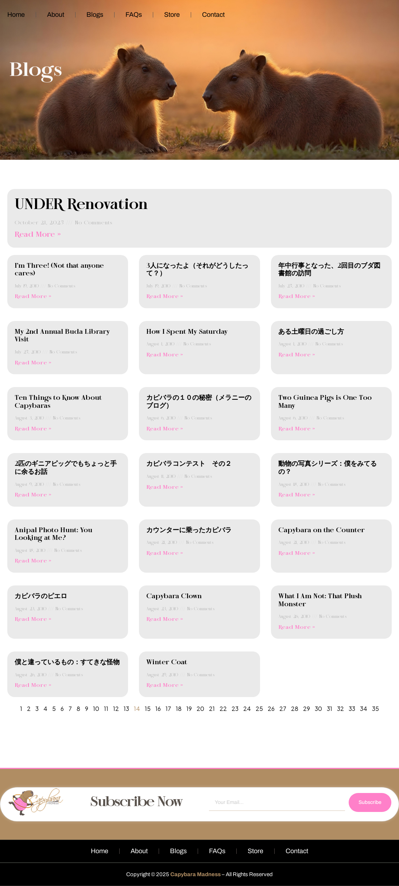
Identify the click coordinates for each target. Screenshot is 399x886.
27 (282, 708)
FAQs (133, 14)
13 (126, 708)
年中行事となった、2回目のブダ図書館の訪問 (329, 270)
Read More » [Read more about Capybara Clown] (164, 619)
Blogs (94, 14)
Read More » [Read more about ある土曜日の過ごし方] (296, 355)
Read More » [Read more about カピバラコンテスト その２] (164, 487)
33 (352, 708)
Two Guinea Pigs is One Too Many (325, 402)
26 (271, 708)
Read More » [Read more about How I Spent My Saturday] (164, 355)
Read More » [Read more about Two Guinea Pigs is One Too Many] (296, 429)
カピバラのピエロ (41, 596)
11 (106, 708)
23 (235, 708)
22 (223, 708)
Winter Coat (166, 662)
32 (340, 708)
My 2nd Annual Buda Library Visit (62, 336)
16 (158, 708)
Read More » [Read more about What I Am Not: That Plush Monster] (296, 627)
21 (212, 708)
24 (247, 708)
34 (363, 708)
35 (375, 708)
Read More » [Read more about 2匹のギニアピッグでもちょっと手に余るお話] (33, 495)
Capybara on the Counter (321, 530)
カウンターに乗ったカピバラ (189, 530)
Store (172, 14)
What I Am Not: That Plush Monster (320, 600)
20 (200, 708)
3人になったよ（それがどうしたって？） (197, 270)
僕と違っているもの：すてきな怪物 (67, 662)
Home (16, 14)
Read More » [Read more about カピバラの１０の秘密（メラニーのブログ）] (164, 429)
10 (96, 708)
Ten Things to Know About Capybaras (58, 402)
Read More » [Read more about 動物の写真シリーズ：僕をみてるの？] (296, 495)
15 (148, 708)
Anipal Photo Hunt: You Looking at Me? (53, 534)
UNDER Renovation (81, 205)
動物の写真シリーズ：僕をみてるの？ (327, 468)
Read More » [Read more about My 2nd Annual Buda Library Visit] (33, 363)
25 (259, 708)
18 (179, 708)
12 (116, 708)
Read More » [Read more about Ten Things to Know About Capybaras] (33, 429)
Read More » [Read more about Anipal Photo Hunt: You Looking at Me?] (33, 561)
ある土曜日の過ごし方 (311, 332)
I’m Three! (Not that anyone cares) (59, 270)
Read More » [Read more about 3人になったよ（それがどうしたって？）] (164, 296)
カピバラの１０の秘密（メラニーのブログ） (198, 402)
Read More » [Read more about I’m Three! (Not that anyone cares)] (33, 296)
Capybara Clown (174, 596)
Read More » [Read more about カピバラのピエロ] (33, 619)
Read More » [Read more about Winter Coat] (164, 685)
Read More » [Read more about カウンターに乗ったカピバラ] (164, 553)
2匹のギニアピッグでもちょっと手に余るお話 (66, 468)
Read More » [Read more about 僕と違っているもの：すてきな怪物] (33, 685)
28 (294, 708)
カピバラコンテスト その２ (189, 464)
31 (329, 708)
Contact (213, 14)
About (55, 14)
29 (306, 708)
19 (189, 708)
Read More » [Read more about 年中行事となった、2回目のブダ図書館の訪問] (296, 296)
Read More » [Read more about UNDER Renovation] (38, 235)
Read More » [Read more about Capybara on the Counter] (296, 553)
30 (318, 708)
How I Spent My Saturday (187, 332)
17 (168, 708)
